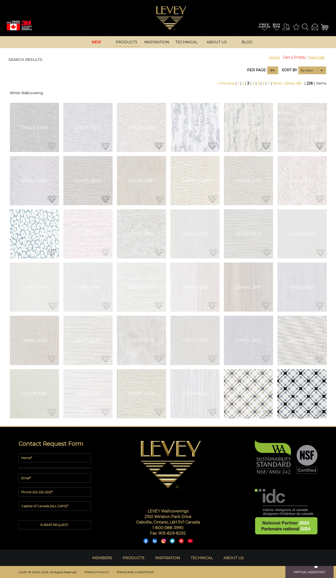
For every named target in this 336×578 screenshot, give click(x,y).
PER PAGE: (256, 70)
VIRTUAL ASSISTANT (309, 572)
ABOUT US (233, 558)
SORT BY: (289, 70)
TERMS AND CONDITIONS (135, 572)
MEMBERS (102, 558)
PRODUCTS (133, 558)
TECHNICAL (202, 558)
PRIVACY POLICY (96, 572)
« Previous (226, 83)
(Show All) (293, 83)
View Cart (317, 57)
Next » (278, 83)
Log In (274, 57)
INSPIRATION (167, 558)
